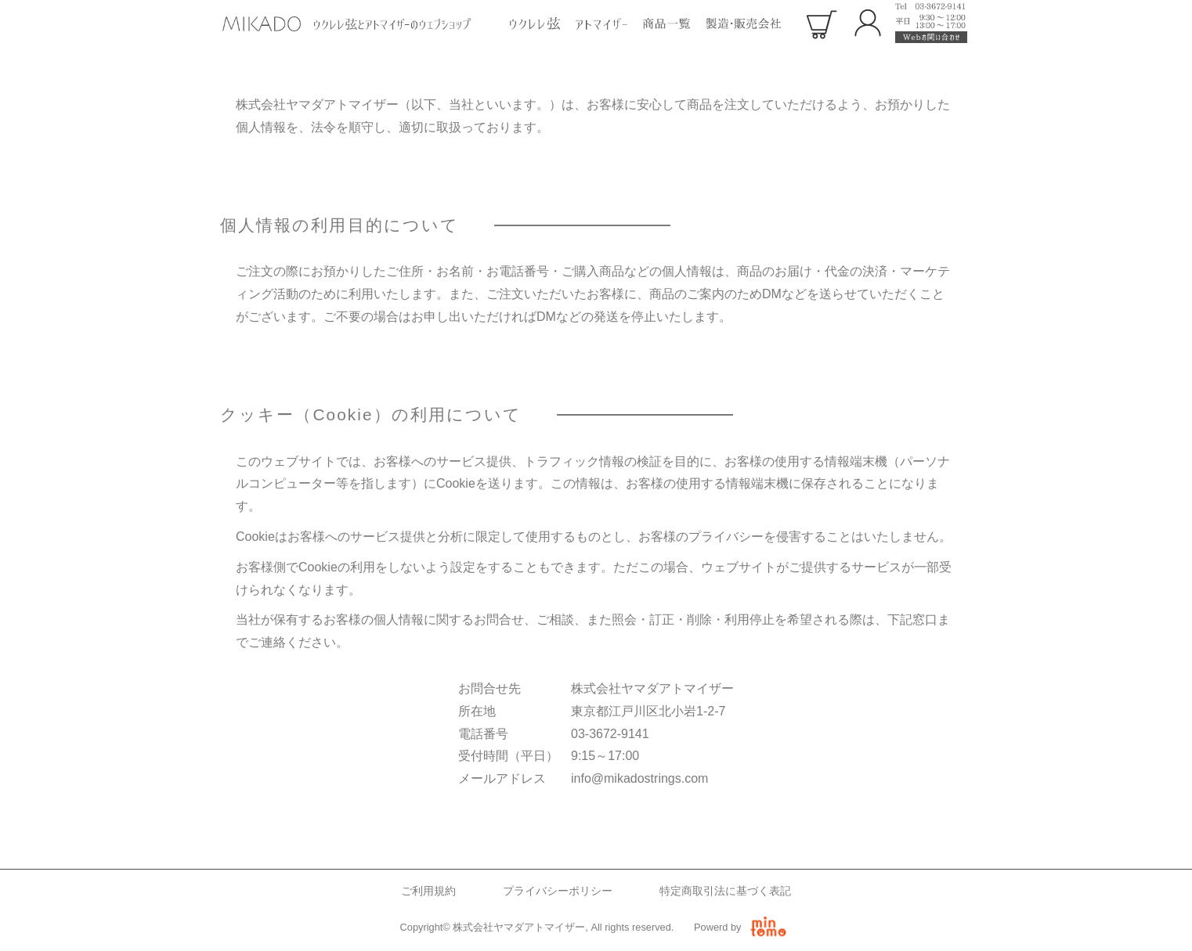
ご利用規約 (428, 890)
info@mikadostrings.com (639, 778)
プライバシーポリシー (557, 890)
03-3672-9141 (610, 733)
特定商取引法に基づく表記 (725, 890)
